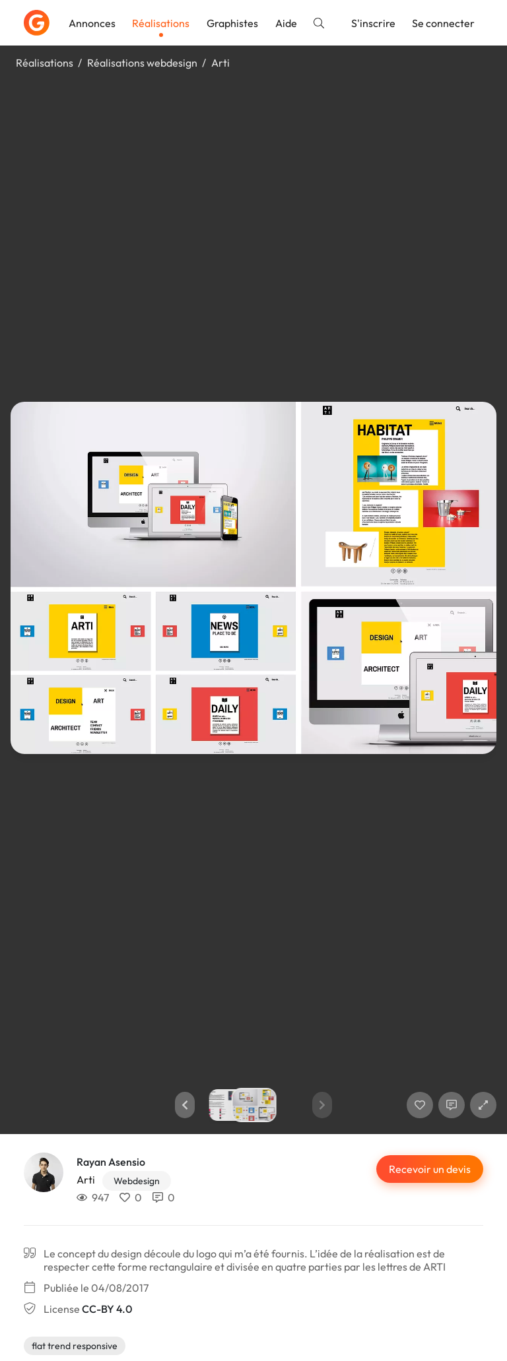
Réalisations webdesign (142, 62)
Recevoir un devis (430, 1169)
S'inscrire (373, 23)
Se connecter (443, 23)
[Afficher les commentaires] (451, 1105)
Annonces (92, 23)
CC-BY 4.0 (107, 1308)
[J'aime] (420, 1105)
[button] (185, 1105)
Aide (286, 23)
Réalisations (160, 23)
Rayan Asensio (111, 1161)
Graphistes (232, 23)
